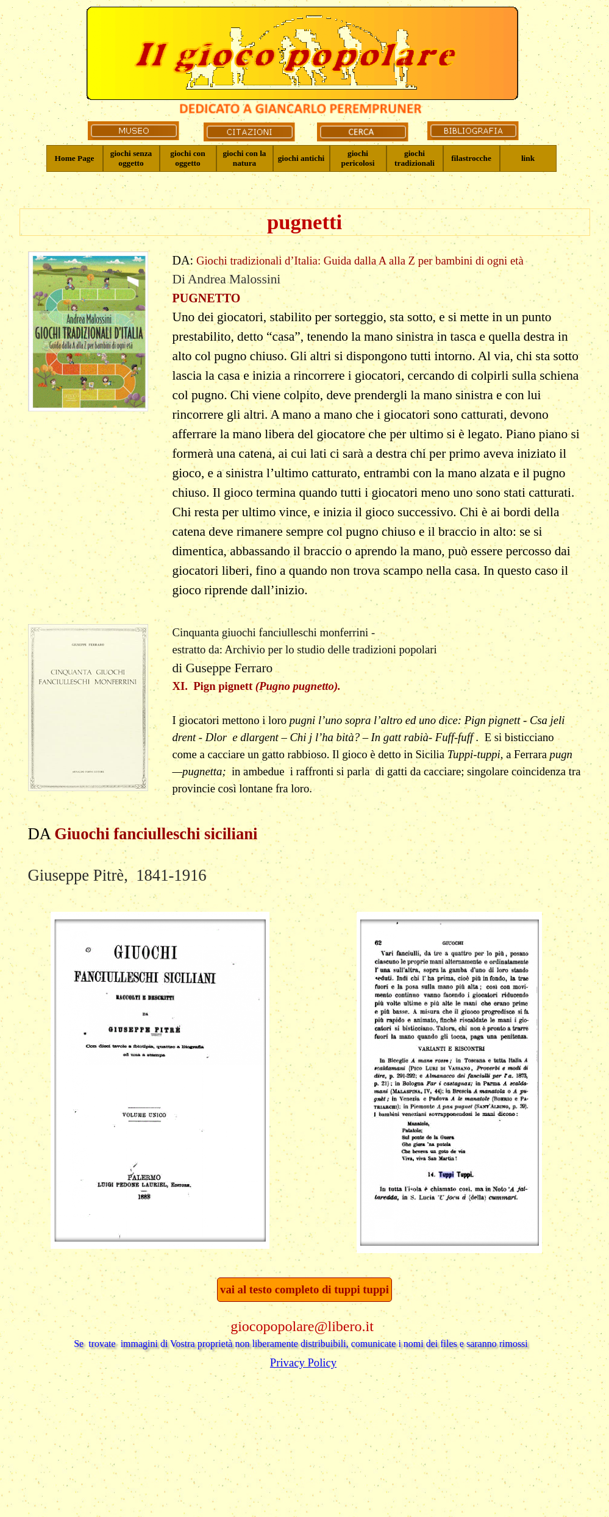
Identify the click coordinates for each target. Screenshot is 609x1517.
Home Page (74, 158)
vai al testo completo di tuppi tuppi (304, 1289)
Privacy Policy (303, 1362)
